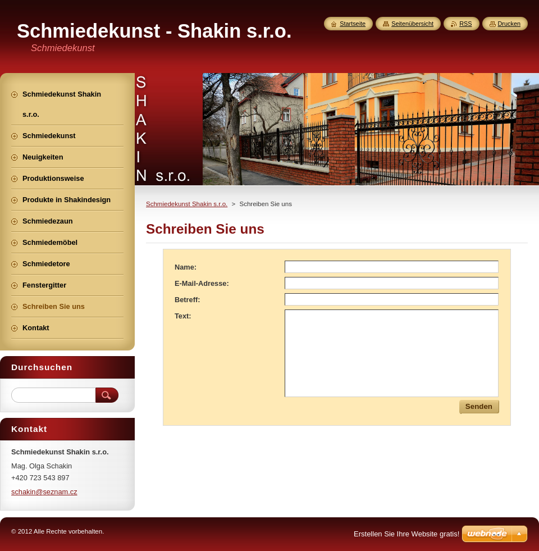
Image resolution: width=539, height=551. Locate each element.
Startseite (353, 23)
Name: (186, 267)
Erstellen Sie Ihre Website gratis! (406, 534)
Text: (183, 316)
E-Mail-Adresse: (202, 283)
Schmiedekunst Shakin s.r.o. (186, 204)
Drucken (509, 23)
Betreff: (187, 299)
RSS (465, 23)
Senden (478, 406)
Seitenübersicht (412, 23)
